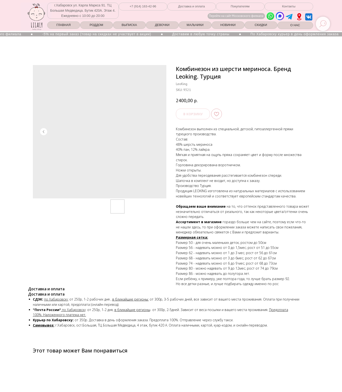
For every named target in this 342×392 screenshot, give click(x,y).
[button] (143, 6)
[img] (299, 17)
